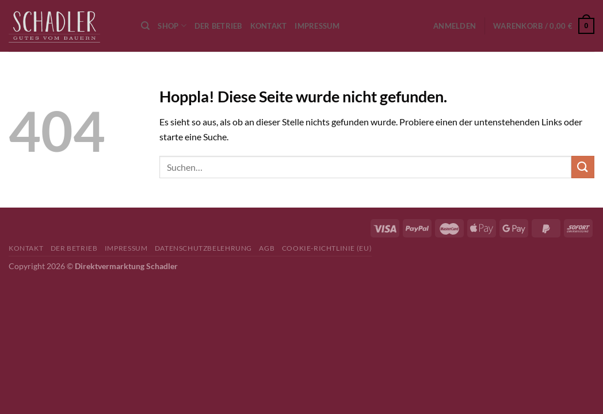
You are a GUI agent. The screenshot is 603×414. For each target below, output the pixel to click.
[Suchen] (145, 26)
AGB (266, 248)
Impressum (317, 25)
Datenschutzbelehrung (203, 248)
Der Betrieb (218, 25)
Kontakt (268, 25)
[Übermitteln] (582, 167)
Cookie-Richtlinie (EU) (327, 248)
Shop (172, 25)
